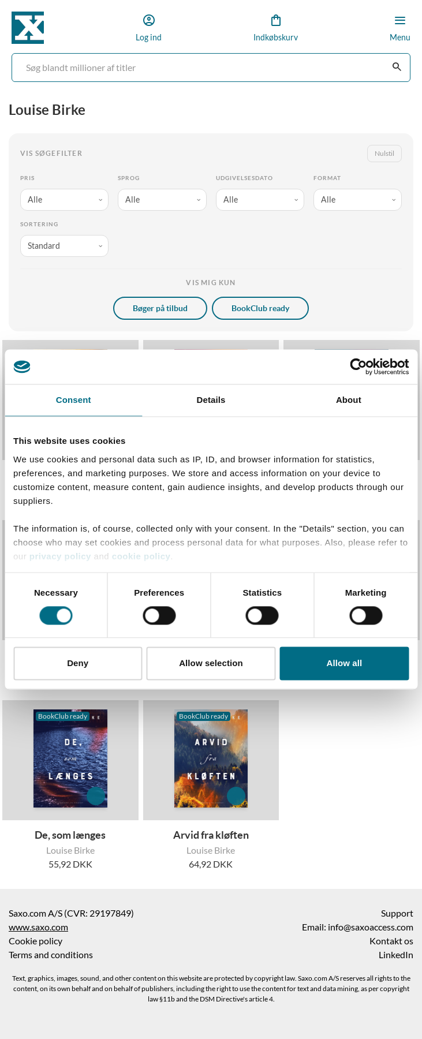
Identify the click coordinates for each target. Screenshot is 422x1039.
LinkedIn (396, 955)
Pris (27, 178)
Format (327, 178)
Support (397, 913)
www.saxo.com (38, 927)
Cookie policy (35, 941)
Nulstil (384, 153)
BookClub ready (260, 308)
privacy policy (60, 556)
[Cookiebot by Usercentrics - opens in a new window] (358, 366)
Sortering (39, 224)
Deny (77, 663)
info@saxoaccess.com (370, 927)
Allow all (344, 663)
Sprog (129, 178)
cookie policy (139, 556)
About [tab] (348, 400)
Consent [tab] (73, 400)
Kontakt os (391, 941)
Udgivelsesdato (244, 178)
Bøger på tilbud (160, 308)
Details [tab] (211, 400)
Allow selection (211, 663)
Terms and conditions (51, 955)
